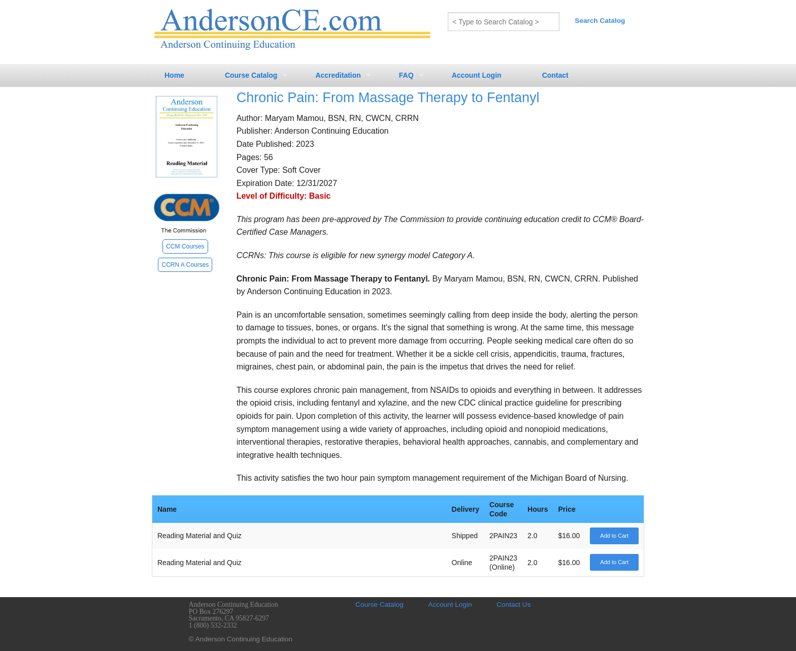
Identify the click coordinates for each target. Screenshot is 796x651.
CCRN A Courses (185, 264)
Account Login (477, 75)
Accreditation (337, 75)
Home (174, 75)
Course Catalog (251, 75)
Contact (555, 75)
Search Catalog (600, 20)
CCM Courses (185, 246)
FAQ (406, 75)
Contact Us (513, 604)
